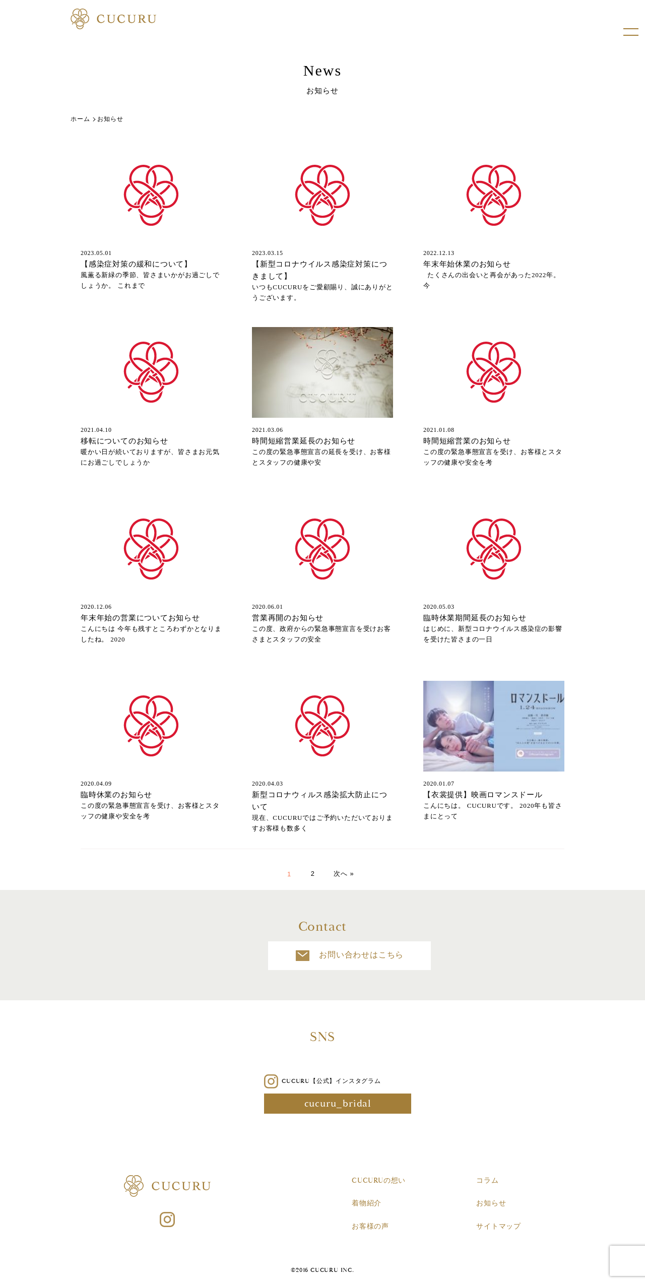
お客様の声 (370, 1226)
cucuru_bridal (322, 1103)
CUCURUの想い (379, 1180)
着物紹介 (366, 1203)
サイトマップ (498, 1226)
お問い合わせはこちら (322, 956)
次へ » (344, 874)
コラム (487, 1180)
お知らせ (491, 1203)
